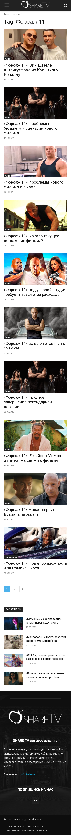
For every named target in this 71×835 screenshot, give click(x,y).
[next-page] (22, 589)
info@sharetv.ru (30, 774)
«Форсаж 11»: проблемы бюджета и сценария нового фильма (31, 128)
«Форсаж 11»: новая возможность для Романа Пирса (35, 565)
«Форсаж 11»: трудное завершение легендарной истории (28, 402)
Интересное (11, 557)
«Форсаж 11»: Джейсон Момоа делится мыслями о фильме (32, 458)
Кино (7, 58)
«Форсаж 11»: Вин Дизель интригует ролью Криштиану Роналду (31, 70)
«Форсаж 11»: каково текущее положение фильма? (31, 238)
